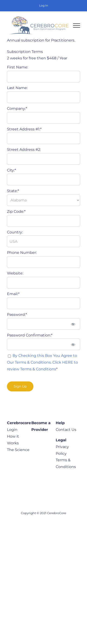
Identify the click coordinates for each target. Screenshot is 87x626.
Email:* (13, 294)
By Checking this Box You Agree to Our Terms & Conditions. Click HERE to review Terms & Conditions (42, 362)
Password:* (17, 314)
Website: (15, 273)
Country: (15, 232)
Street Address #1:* (24, 129)
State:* (13, 191)
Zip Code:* (16, 211)
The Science (18, 450)
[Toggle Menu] (76, 25)
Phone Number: (22, 252)
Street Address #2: (24, 149)
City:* (11, 170)
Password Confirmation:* (29, 335)
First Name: (17, 67)
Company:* (17, 108)
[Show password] (73, 324)
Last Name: (17, 88)
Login (12, 429)
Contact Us (66, 429)
